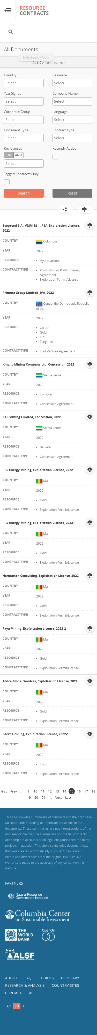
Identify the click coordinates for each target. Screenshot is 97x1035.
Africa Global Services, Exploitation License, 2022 (40, 681)
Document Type (16, 130)
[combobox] (24, 83)
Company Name (65, 93)
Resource (60, 75)
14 (64, 791)
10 (35, 791)
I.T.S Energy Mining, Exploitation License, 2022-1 (39, 523)
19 (29, 797)
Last (68, 797)
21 (43, 797)
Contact (13, 992)
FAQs (29, 977)
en (17, 1006)
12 (50, 791)
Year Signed (12, 93)
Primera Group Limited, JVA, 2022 (28, 292)
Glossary (70, 977)
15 (71, 791)
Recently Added (65, 148)
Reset (72, 193)
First (4, 791)
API (31, 992)
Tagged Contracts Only (21, 174)
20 (36, 797)
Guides (47, 977)
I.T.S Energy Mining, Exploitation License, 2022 (38, 470)
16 (79, 791)
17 (86, 791)
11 (42, 791)
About (11, 977)
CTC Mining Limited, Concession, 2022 (32, 417)
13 (57, 791)
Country (10, 75)
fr (24, 1006)
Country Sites (65, 985)
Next (58, 797)
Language (60, 111)
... (21, 791)
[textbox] (23, 82)
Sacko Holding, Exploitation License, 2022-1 (36, 734)
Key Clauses (13, 148)
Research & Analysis (24, 985)
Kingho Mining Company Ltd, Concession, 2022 (38, 364)
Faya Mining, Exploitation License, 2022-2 (34, 628)
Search (24, 193)
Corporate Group (17, 111)
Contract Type (63, 130)
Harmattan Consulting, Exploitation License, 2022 (41, 575)
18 (93, 791)
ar (9, 1006)
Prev (13, 791)
